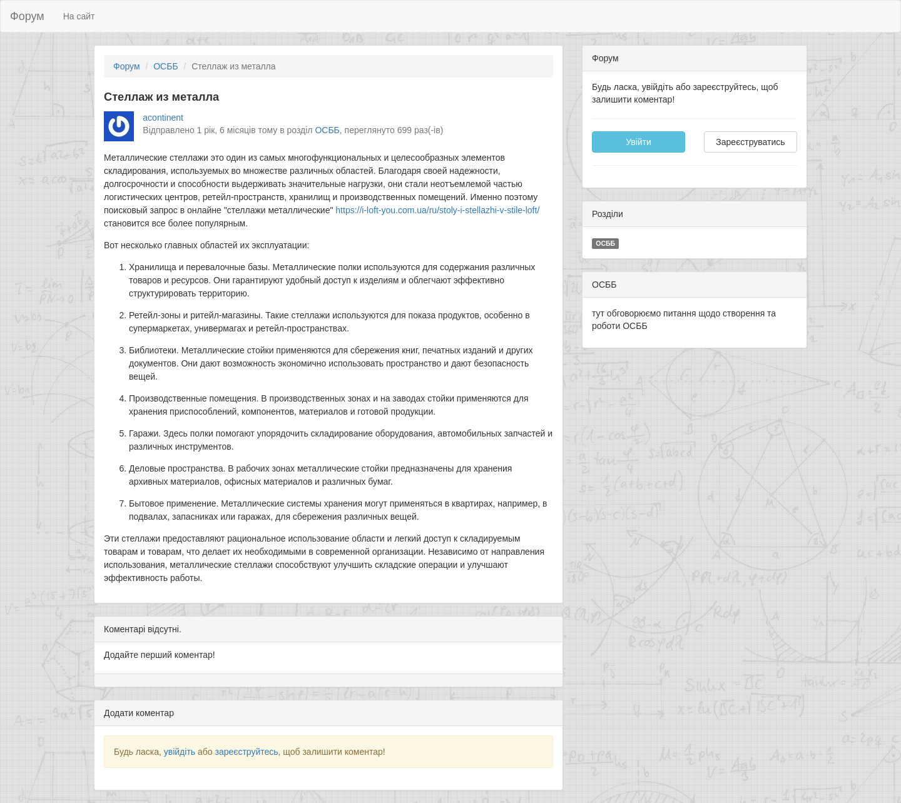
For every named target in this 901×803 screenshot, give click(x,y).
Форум (27, 16)
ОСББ (165, 66)
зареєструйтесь (246, 752)
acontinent (163, 118)
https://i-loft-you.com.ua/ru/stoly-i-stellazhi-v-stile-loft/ (437, 210)
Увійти (638, 142)
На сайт (79, 16)
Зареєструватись (750, 142)
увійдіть (179, 752)
